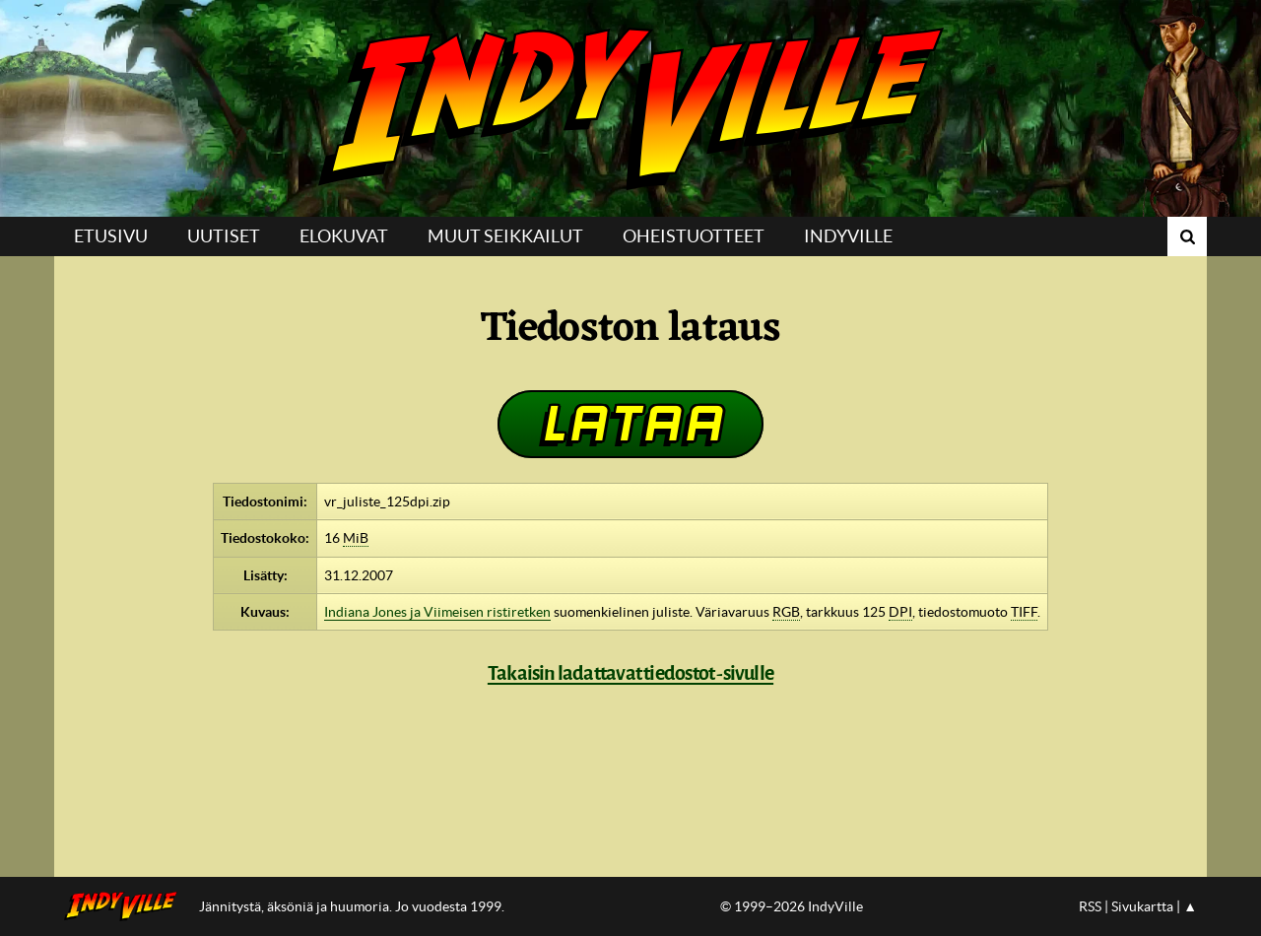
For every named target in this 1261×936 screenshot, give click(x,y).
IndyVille (630, 108)
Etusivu (111, 236)
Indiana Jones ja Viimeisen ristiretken (437, 612)
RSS (1090, 906)
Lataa (630, 423)
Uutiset (223, 236)
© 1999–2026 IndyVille (791, 906)
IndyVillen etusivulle (126, 906)
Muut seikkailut (505, 236)
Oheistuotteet (693, 236)
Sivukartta (1142, 906)
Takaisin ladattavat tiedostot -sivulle (630, 673)
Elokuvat (343, 236)
